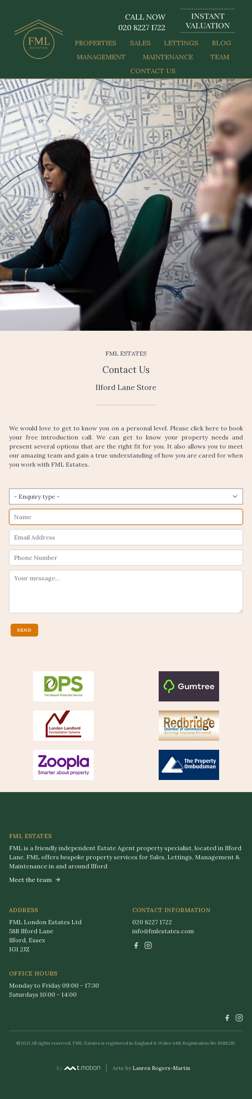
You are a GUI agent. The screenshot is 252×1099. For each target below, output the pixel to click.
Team (219, 56)
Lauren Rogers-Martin (161, 1068)
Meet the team (35, 879)
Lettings (181, 43)
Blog (221, 43)
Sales (140, 43)
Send (24, 630)
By (78, 1068)
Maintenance (168, 56)
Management (101, 56)
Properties (95, 43)
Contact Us (153, 70)
